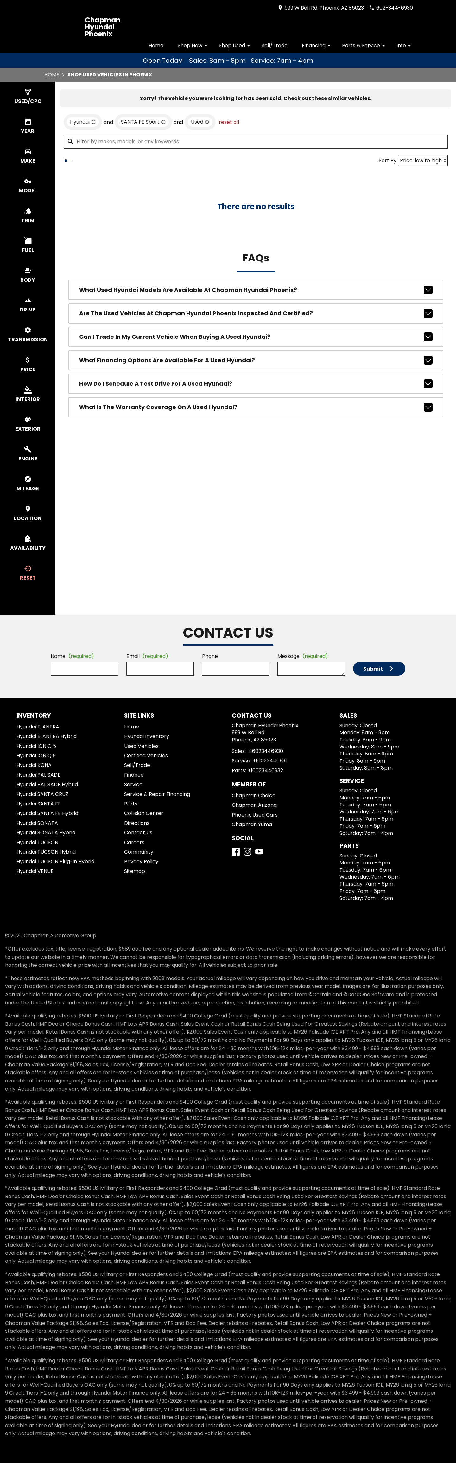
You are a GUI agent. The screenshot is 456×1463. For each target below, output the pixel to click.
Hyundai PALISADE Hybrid (47, 784)
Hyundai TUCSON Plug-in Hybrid (55, 861)
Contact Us (138, 832)
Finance (134, 775)
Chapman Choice (254, 795)
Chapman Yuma (252, 824)
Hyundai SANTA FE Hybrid (47, 813)
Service (133, 784)
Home (156, 45)
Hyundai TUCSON (37, 842)
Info (404, 45)
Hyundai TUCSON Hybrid (46, 852)
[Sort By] (423, 160)
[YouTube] (259, 851)
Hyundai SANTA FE (38, 803)
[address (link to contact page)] (320, 8)
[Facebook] (236, 851)
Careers (134, 842)
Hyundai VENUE (35, 871)
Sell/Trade (275, 45)
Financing (317, 45)
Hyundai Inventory (146, 736)
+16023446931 (270, 760)
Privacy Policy (141, 861)
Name (72, 656)
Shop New (193, 45)
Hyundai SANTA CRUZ (42, 794)
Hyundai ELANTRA (37, 726)
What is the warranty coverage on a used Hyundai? (256, 407)
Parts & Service (364, 45)
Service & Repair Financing (157, 794)
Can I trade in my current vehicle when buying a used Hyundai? (256, 336)
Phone (210, 656)
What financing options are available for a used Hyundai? (256, 360)
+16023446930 (265, 751)
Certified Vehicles (146, 755)
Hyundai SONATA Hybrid (45, 832)
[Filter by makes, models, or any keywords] (256, 142)
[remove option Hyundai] (83, 122)
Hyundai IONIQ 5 (36, 746)
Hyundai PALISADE (38, 775)
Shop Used (235, 45)
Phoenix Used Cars (255, 814)
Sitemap (134, 871)
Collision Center (143, 813)
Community (138, 852)
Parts (130, 803)
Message (302, 656)
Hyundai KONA (34, 765)
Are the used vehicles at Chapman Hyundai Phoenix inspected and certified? (256, 313)
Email (147, 656)
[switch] (27, 97)
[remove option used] (200, 122)
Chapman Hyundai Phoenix (102, 27)
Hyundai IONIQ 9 (36, 755)
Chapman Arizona (254, 805)
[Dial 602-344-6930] (391, 8)
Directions (136, 823)
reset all (229, 122)
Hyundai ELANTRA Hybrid (46, 736)
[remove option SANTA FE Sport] (143, 122)
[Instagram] (247, 851)
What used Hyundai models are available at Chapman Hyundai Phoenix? (256, 290)
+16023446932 (265, 770)
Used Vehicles (141, 746)
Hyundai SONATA (37, 823)
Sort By (387, 160)
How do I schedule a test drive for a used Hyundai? (256, 383)
